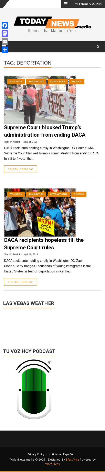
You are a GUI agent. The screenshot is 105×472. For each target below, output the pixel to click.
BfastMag (72, 459)
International (58, 194)
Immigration (36, 81)
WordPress (52, 464)
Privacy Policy (36, 454)
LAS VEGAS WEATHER (52, 326)
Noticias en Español (61, 454)
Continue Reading (20, 169)
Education (16, 81)
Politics (77, 81)
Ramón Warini (12, 141)
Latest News (57, 81)
